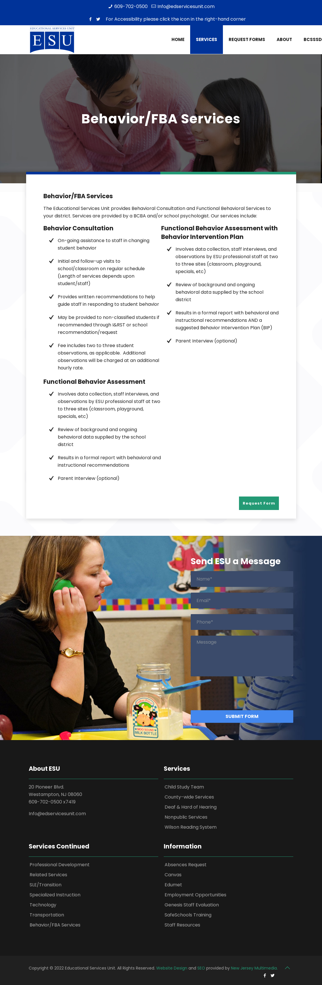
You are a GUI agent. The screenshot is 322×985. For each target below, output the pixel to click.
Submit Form (242, 716)
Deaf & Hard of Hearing (191, 807)
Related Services (48, 874)
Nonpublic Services (186, 817)
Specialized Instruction (55, 894)
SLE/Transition (45, 884)
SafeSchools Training (188, 915)
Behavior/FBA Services (55, 925)
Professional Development (60, 864)
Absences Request (186, 864)
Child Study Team (184, 787)
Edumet (173, 884)
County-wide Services (189, 797)
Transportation (47, 915)
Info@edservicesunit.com (186, 6)
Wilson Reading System (191, 827)
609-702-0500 (131, 6)
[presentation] (234, 693)
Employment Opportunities (195, 894)
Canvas (173, 874)
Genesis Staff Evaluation (192, 905)
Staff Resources (182, 925)
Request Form (259, 503)
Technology (43, 905)
